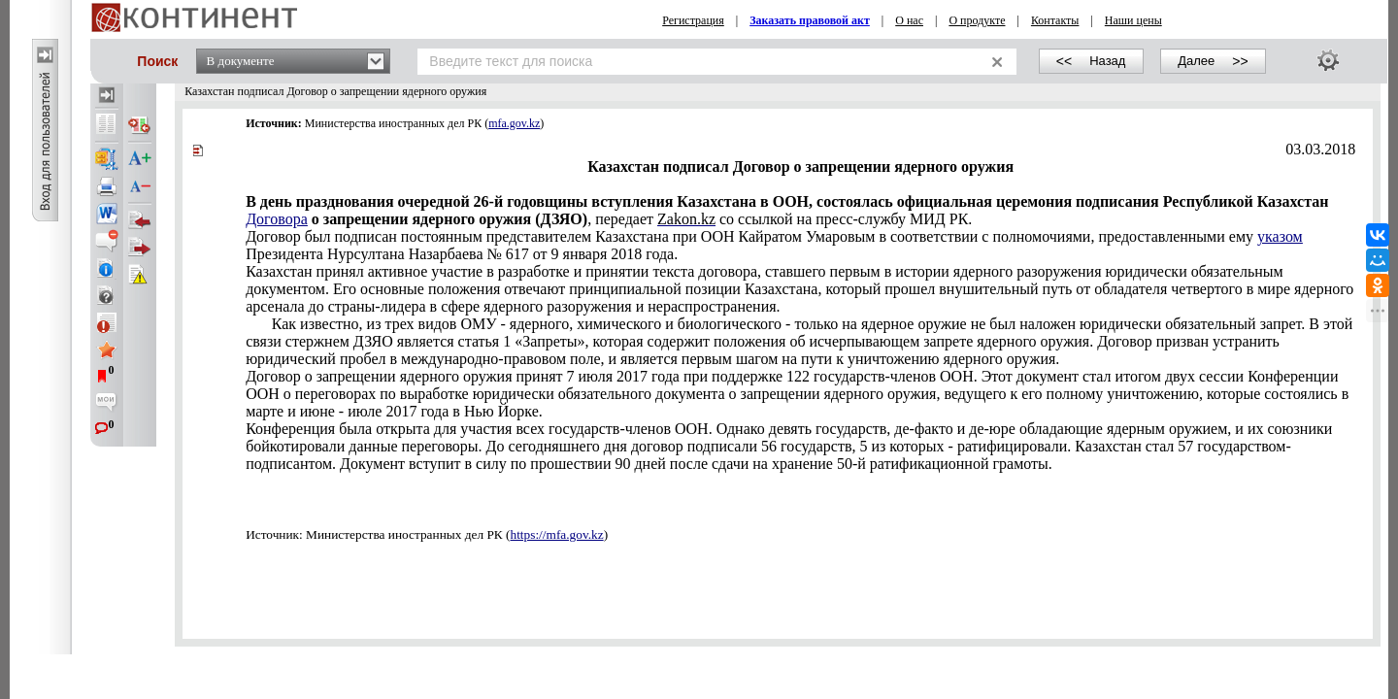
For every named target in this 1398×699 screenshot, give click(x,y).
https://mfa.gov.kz (557, 534)
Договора (277, 219)
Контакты (1055, 20)
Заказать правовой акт (809, 20)
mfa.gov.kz (514, 123)
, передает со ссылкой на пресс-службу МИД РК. (787, 210)
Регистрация (693, 20)
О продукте (977, 20)
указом (1280, 236)
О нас (909, 20)
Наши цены (1133, 20)
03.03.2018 (1320, 149)
